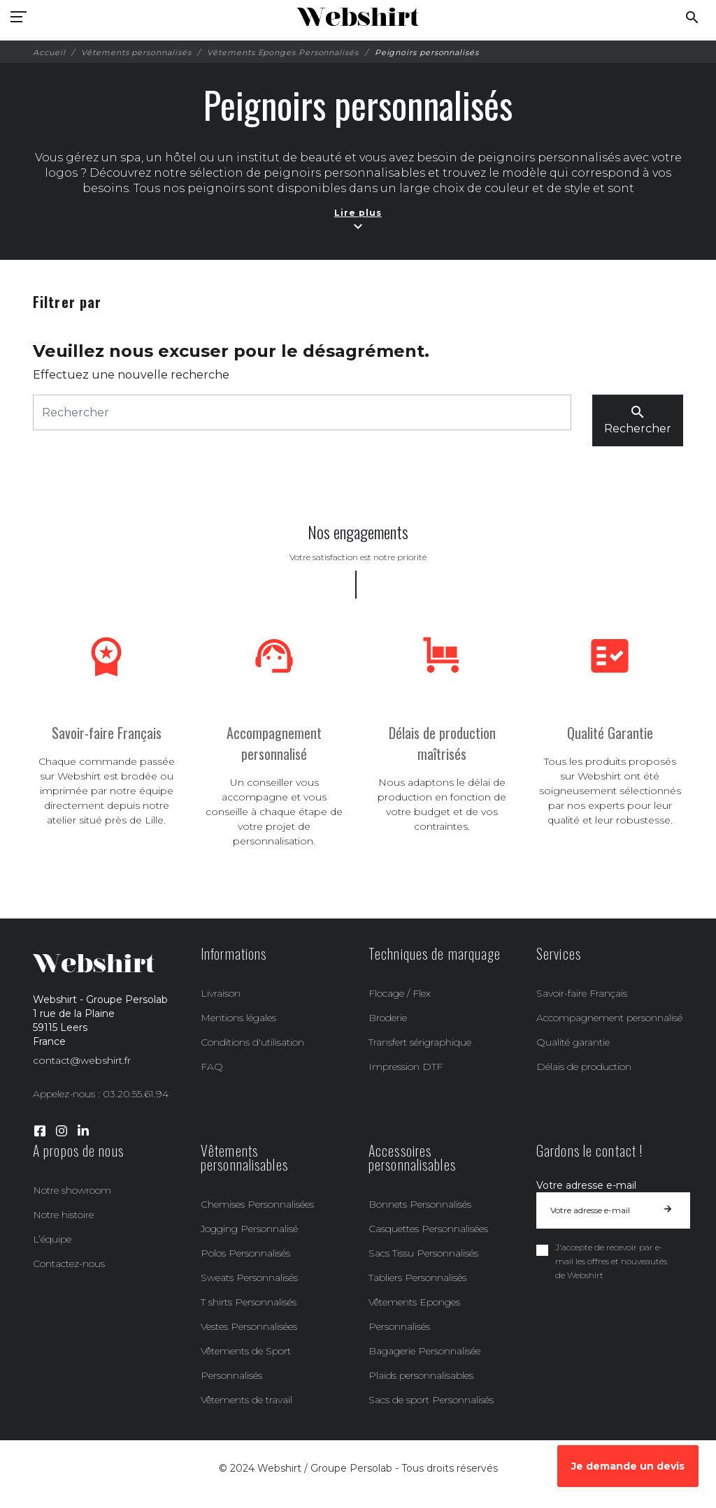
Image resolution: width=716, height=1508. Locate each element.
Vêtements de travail (246, 1399)
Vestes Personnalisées (249, 1326)
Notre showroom (72, 1190)
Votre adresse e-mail (586, 1185)
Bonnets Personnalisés (419, 1204)
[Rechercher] (302, 412)
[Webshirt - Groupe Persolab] (358, 17)
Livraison (221, 993)
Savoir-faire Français (581, 993)
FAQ (212, 1066)
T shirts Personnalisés (248, 1302)
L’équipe (52, 1239)
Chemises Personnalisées (257, 1204)
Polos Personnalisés (245, 1253)
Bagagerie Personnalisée (424, 1351)
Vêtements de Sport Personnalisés (246, 1363)
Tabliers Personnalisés (417, 1277)
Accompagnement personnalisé (609, 1017)
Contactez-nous (69, 1263)
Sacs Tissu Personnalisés (423, 1253)
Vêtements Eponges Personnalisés (414, 1314)
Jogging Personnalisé (249, 1228)
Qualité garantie (573, 1042)
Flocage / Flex (399, 993)
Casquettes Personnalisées (428, 1228)
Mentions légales (238, 1017)
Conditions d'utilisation (252, 1042)
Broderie (387, 1017)
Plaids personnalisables (420, 1375)
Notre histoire (63, 1214)
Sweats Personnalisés (249, 1277)
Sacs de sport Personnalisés (431, 1399)
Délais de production (583, 1066)
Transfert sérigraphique (419, 1042)
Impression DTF (405, 1066)
